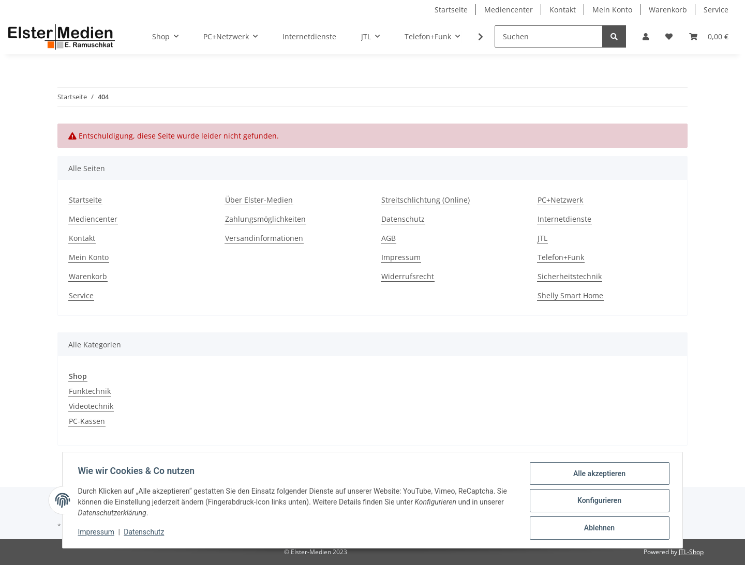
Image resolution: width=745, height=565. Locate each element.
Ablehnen (598, 528)
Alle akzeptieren (598, 474)
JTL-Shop (691, 551)
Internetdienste (309, 36)
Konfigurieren (598, 501)
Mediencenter (508, 9)
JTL (542, 238)
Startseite (451, 9)
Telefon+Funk (561, 257)
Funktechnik (90, 391)
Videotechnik (91, 406)
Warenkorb (668, 9)
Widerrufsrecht (407, 276)
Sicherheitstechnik (570, 276)
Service (716, 9)
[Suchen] (549, 36)
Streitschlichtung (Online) (425, 200)
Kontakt (562, 9)
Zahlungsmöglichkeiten (265, 219)
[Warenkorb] (709, 36)
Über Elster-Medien (259, 200)
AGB (388, 238)
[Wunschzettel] (669, 36)
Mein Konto (612, 9)
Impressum (401, 257)
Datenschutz (403, 219)
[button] (645, 36)
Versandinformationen (264, 238)
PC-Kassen (87, 421)
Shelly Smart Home (570, 295)
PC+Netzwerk (560, 200)
